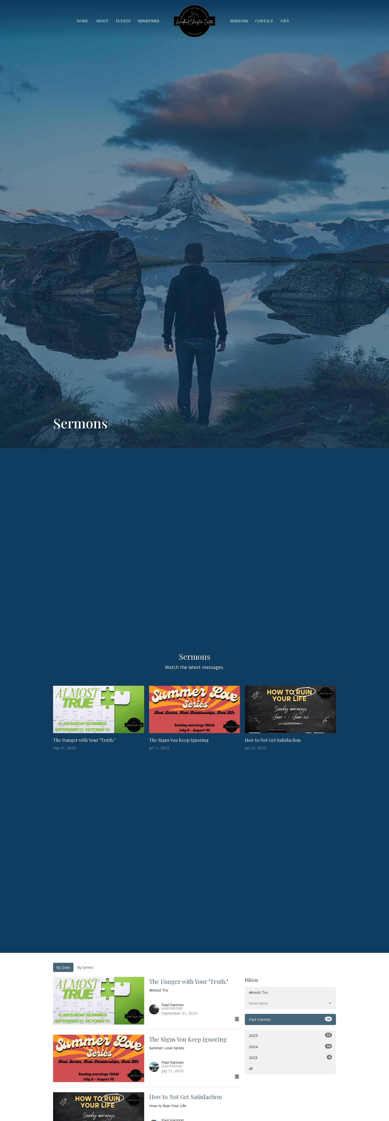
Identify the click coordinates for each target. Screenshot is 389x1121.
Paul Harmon (290, 1019)
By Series (85, 967)
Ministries (148, 20)
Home (82, 20)
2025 (290, 1035)
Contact (264, 20)
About (102, 20)
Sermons (239, 20)
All (251, 1068)
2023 (290, 1057)
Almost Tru (258, 992)
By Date (63, 967)
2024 (290, 1046)
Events (123, 20)
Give (285, 20)
